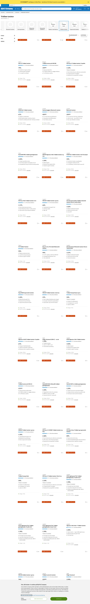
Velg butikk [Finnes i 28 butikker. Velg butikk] (53, 124)
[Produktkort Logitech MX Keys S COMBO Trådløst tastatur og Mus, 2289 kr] (53, 416)
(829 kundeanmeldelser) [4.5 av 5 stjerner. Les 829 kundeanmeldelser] (53, 65)
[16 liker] (86, 86)
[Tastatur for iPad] (84, 26)
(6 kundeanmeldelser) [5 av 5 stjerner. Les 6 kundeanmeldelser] (77, 479)
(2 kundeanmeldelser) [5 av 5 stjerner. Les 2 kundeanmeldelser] (77, 341)
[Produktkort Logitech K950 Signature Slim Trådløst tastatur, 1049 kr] (77, 325)
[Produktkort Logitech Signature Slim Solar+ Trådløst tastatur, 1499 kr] (77, 511)
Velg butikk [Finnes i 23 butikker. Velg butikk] (28, 353)
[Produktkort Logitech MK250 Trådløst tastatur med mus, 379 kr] (53, 279)
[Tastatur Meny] (20, 12)
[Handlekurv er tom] (88, 8)
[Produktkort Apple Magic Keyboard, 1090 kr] (77, 561)
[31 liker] (38, 177)
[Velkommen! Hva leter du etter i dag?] (47, 9)
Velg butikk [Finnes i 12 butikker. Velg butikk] (28, 124)
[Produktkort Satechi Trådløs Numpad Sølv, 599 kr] (29, 462)
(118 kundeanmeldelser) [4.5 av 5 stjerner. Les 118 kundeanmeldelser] (53, 111)
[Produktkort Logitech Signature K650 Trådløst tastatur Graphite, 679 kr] (29, 325)
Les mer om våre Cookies (26, 595)
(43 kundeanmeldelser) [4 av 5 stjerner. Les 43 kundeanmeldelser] (53, 576)
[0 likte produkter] (85, 8)
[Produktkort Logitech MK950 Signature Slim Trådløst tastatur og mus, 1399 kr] (53, 140)
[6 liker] (86, 223)
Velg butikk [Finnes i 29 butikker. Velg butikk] (28, 170)
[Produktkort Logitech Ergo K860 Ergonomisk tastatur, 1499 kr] (29, 279)
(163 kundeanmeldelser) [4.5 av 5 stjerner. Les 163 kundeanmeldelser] (77, 65)
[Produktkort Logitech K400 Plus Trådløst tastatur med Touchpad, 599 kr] (77, 140)
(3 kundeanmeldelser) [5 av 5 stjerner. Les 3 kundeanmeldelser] (29, 156)
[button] (8, 18)
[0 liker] (62, 360)
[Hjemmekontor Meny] (14, 12)
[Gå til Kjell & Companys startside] (7, 9)
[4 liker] (38, 223)
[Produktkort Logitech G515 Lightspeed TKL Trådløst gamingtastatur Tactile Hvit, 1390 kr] (29, 511)
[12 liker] (38, 407)
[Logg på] (77, 8)
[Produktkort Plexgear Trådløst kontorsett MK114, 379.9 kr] (29, 370)
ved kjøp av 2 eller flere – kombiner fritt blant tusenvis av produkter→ (43, 2)
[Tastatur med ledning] (52, 26)
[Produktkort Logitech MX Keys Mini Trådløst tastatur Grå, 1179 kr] (29, 186)
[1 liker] (86, 269)
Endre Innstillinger (23, 599)
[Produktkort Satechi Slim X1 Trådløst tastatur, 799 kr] (29, 49)
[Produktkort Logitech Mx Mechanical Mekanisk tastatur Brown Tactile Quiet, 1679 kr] (77, 232)
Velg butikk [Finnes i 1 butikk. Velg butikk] (51, 353)
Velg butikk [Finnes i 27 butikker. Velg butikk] (28, 216)
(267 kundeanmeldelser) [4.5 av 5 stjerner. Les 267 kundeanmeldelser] (53, 202)
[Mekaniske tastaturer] (31, 26)
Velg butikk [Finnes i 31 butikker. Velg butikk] (53, 79)
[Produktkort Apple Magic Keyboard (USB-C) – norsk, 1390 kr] (53, 325)
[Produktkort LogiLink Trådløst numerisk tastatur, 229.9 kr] (53, 561)
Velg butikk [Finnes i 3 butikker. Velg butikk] (28, 262)
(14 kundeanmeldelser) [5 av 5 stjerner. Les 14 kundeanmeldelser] (29, 111)
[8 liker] (38, 40)
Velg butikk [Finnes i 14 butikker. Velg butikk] (28, 445)
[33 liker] (62, 177)
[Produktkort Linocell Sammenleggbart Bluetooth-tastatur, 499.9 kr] (53, 96)
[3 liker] (62, 131)
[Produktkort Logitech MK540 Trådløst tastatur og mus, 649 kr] (53, 186)
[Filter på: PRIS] (8, 38)
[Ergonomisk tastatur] (73, 26)
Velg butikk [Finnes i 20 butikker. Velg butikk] (77, 124)
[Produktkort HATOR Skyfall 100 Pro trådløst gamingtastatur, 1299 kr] (77, 370)
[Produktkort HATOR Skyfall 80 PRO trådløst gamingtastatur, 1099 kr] (29, 140)
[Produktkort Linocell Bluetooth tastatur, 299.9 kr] (77, 96)
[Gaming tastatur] (20, 26)
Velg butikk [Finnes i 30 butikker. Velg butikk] (53, 216)
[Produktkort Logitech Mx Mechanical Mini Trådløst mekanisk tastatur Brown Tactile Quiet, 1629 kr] (77, 186)
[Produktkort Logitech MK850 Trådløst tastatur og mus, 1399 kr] (29, 416)
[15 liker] (86, 40)
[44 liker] (38, 551)
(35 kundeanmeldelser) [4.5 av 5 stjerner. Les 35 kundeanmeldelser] (77, 204)
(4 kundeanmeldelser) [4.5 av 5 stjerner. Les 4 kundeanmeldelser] (77, 385)
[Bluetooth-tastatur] (9, 26)
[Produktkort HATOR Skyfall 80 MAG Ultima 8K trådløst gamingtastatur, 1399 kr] (53, 370)
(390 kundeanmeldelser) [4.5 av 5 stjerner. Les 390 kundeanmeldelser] (29, 385)
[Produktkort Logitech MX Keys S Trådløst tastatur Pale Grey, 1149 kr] (53, 462)
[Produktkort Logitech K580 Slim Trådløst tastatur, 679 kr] (29, 96)
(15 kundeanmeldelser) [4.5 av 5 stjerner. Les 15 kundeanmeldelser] (53, 158)
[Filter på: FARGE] (8, 35)
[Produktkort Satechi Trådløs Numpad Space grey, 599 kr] (77, 279)
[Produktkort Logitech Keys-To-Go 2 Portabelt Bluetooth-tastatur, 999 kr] (53, 232)
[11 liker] (38, 86)
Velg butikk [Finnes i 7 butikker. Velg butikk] (52, 445)
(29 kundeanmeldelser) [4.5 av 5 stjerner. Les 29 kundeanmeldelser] (29, 341)
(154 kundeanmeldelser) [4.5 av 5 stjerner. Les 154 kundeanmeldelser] (29, 202)
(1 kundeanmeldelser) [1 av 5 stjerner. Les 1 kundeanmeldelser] (77, 527)
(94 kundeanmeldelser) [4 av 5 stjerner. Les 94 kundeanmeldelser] (29, 576)
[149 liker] (61, 40)
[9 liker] (38, 269)
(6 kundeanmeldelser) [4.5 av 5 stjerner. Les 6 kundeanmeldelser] (53, 250)
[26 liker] (62, 551)
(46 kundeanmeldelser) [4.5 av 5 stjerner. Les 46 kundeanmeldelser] (77, 156)
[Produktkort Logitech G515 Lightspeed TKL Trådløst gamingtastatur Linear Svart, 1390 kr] (53, 511)
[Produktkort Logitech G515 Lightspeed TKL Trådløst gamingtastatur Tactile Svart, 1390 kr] (77, 462)
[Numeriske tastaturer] (41, 26)
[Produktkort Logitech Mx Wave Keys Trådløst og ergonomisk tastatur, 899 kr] (77, 416)
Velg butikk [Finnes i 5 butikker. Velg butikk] (52, 399)
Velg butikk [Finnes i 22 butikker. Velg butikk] (77, 170)
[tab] (5, 5)
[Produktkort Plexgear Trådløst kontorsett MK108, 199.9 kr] (53, 49)
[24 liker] (86, 131)
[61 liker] (62, 86)
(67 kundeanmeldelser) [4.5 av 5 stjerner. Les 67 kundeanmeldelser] (29, 432)
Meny (17, 9)
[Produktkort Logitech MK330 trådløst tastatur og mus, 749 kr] (29, 561)
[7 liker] (62, 223)
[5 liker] (86, 177)
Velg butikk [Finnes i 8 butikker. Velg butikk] (76, 353)
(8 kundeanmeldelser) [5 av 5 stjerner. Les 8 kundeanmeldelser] (29, 248)
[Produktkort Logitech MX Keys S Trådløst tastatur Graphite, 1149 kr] (77, 49)
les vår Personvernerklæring (38, 595)
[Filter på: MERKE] (8, 41)
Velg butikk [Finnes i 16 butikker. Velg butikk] (28, 79)
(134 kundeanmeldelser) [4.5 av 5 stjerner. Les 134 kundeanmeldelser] (77, 111)
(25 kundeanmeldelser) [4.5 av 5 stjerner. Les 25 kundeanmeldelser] (29, 65)
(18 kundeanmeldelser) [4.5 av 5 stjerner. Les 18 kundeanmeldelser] (77, 250)
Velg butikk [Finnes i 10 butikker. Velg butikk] (28, 309)
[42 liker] (38, 360)
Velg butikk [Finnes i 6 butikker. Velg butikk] (52, 170)
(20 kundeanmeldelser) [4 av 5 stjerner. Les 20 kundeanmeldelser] (53, 294)
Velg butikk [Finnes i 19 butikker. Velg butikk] (53, 262)
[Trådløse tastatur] (63, 26)
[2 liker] (38, 131)
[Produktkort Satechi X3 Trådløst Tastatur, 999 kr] (29, 232)
